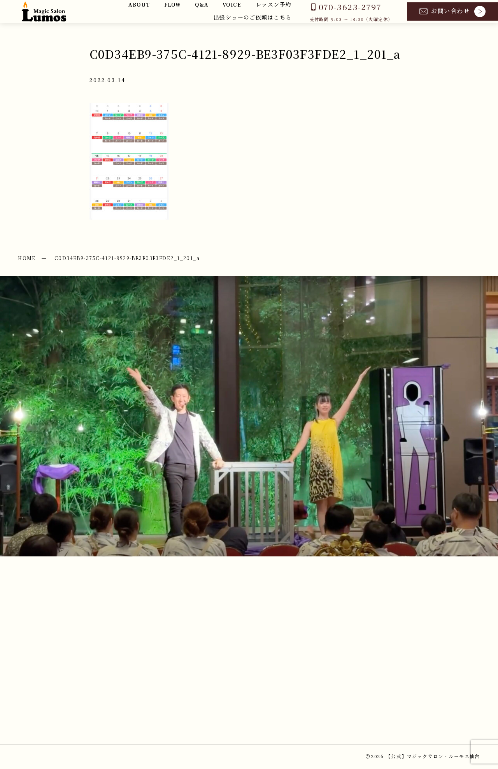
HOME (27, 258)
